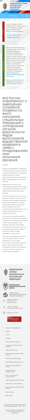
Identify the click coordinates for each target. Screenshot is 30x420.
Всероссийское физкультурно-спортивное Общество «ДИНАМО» (18, 294)
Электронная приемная (14, 319)
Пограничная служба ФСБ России (13, 366)
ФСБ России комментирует (13, 358)
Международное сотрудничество (10, 371)
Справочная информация (13, 328)
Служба (8, 331)
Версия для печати (12, 312)
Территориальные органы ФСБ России (15, 387)
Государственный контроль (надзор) (14, 345)
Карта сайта (9, 395)
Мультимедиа (10, 392)
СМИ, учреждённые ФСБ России (15, 380)
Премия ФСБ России (11, 350)
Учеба (7, 335)
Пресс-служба (13, 16)
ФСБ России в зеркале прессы (14, 383)
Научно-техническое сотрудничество (12, 375)
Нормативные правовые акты (14, 362)
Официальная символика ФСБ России (14, 354)
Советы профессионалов (13, 341)
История (8, 338)
